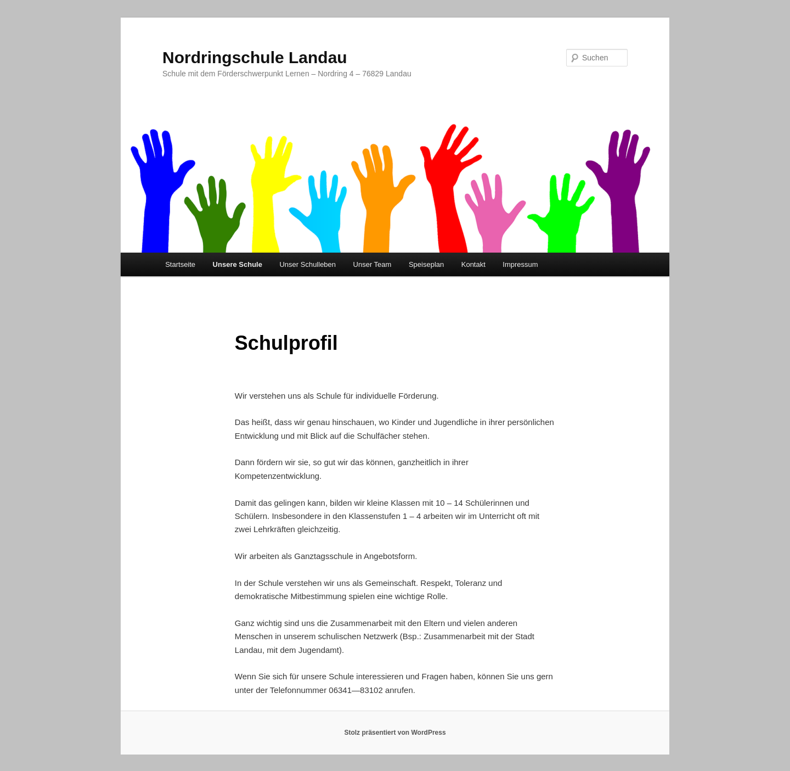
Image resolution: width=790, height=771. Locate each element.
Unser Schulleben (307, 264)
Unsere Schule (237, 264)
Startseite (180, 264)
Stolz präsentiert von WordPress (394, 732)
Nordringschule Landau (254, 57)
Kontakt (473, 264)
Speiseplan (426, 264)
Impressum (520, 264)
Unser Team (372, 264)
